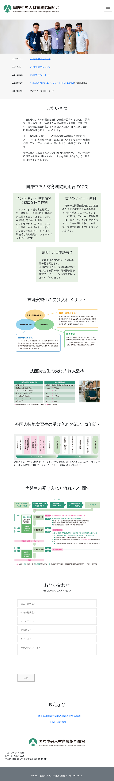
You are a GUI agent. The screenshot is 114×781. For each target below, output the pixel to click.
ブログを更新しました (40, 58)
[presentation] (39, 664)
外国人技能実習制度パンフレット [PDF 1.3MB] (52, 83)
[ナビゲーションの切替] (108, 9)
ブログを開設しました (40, 75)
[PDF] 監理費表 (58, 722)
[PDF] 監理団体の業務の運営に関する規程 (58, 716)
